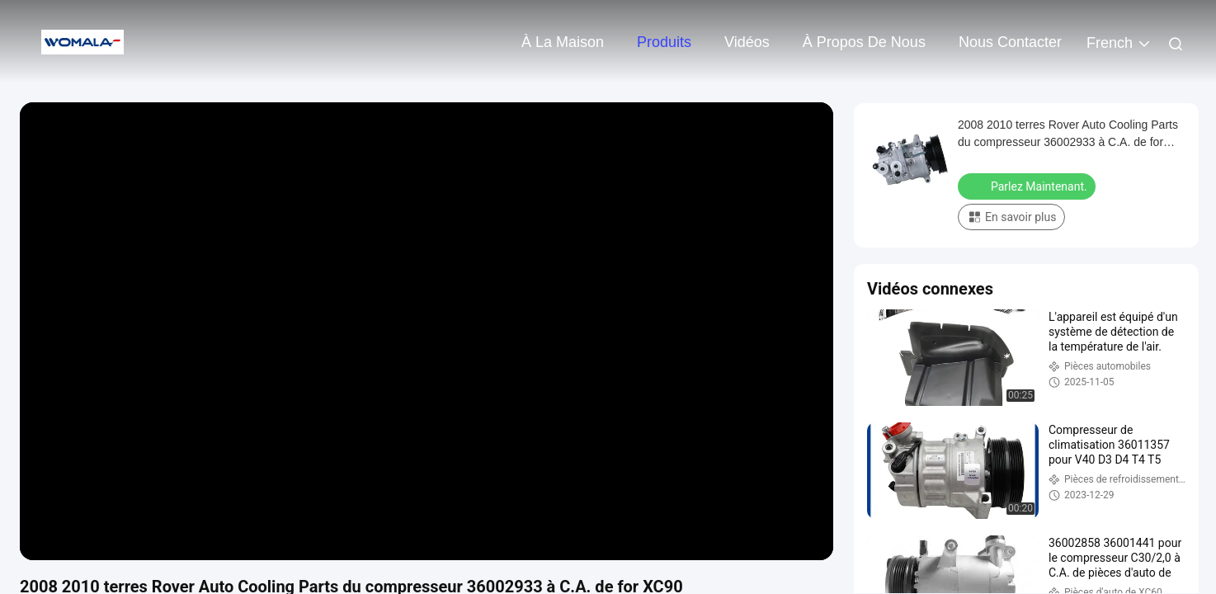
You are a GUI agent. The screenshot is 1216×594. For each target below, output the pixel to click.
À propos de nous (864, 42)
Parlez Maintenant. (1028, 185)
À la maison (562, 42)
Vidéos (747, 42)
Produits (664, 42)
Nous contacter (1010, 42)
